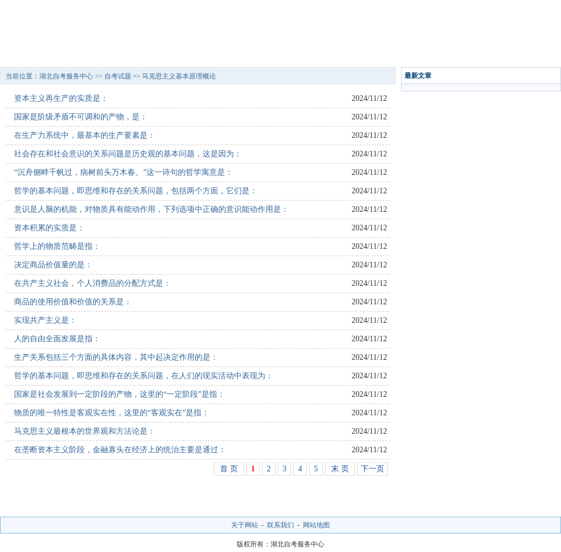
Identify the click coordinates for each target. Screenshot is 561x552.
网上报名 (529, 53)
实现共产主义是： (45, 320)
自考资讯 (279, 53)
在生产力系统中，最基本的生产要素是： (84, 135)
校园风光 (429, 53)
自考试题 (479, 53)
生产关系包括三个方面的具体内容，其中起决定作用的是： (116, 357)
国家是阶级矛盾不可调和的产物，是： (81, 117)
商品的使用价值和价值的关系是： (73, 302)
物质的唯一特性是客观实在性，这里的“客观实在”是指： (111, 413)
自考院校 (79, 53)
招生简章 (129, 53)
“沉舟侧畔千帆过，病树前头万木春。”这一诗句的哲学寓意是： (123, 172)
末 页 (340, 469)
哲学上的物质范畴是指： (57, 246)
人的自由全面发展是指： (57, 339)
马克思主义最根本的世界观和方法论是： (84, 431)
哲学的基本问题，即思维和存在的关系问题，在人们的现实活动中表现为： (143, 376)
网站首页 (29, 53)
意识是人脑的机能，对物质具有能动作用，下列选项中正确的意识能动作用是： (151, 209)
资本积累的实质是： (49, 228)
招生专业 (179, 53)
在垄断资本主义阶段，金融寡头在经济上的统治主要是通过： (120, 450)
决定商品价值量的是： (53, 265)
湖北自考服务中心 (66, 76)
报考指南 (329, 53)
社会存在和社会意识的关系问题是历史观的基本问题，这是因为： (128, 154)
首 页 (229, 469)
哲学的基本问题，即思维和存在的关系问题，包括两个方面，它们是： (135, 191)
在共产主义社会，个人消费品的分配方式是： (92, 283)
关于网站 (244, 525)
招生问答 (229, 53)
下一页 (372, 469)
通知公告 (379, 53)
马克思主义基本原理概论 (179, 76)
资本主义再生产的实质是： (61, 98)
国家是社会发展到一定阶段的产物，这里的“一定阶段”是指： (119, 394)
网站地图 (316, 525)
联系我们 (280, 525)
